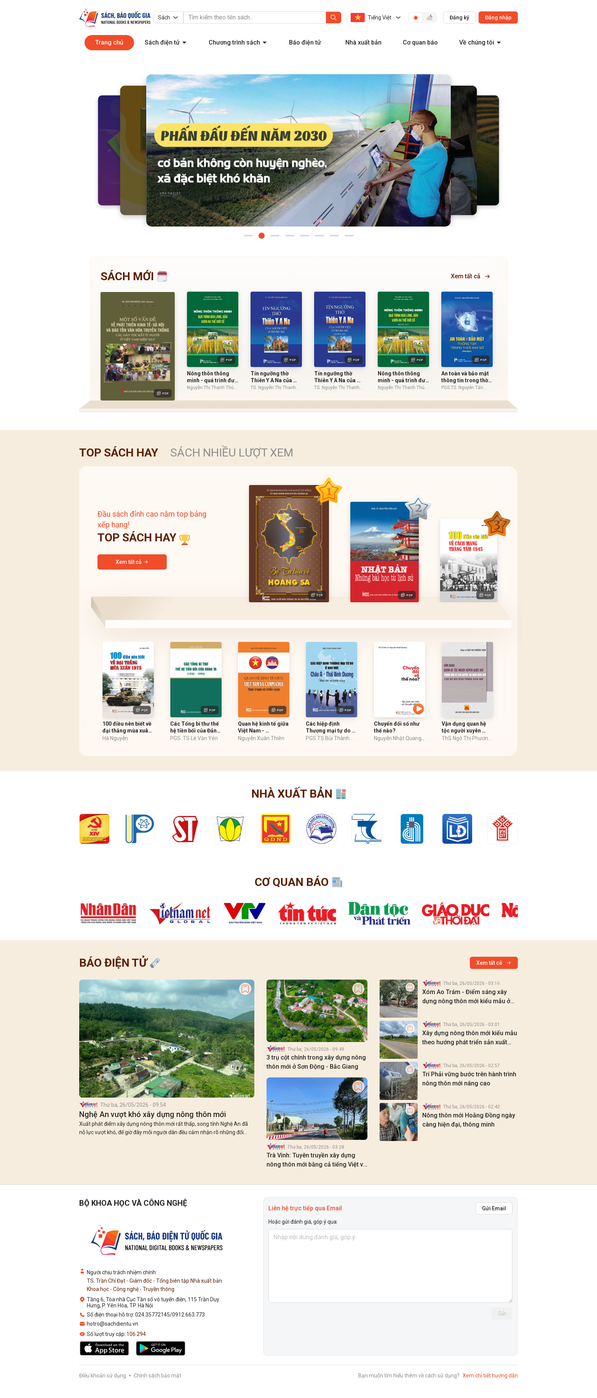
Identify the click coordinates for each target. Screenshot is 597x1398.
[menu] (298, 47)
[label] (88, 1106)
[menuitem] (109, 42)
